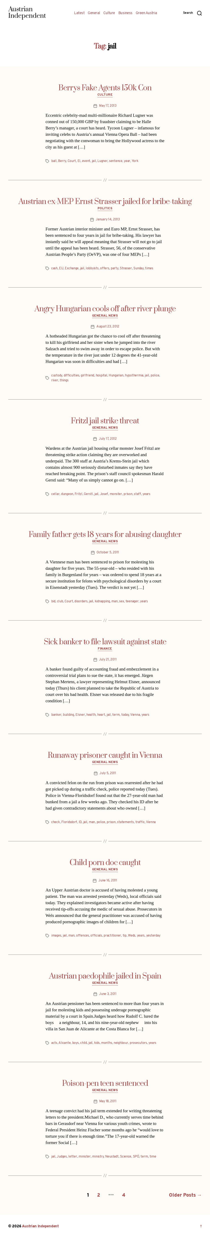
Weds (131, 936)
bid (53, 601)
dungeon (67, 494)
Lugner (102, 161)
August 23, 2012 (107, 327)
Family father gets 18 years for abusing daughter (105, 535)
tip (125, 936)
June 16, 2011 (107, 881)
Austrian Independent (40, 1226)
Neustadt (112, 1157)
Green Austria (146, 13)
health (91, 715)
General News (105, 316)
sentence (115, 161)
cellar (55, 494)
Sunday (138, 268)
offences (82, 936)
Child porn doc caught (105, 863)
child (83, 1043)
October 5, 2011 (108, 552)
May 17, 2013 (107, 106)
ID (80, 822)
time (153, 1157)
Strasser (126, 268)
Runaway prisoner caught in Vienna (105, 755)
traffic (140, 822)
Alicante (64, 1043)
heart (101, 715)
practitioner (112, 936)
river (54, 380)
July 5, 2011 (107, 773)
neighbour (121, 1043)
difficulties (71, 376)
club (60, 601)
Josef (104, 494)
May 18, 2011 (107, 1101)
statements (125, 822)
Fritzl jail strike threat (105, 421)
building (68, 715)
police (155, 376)
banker (56, 715)
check (55, 822)
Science (125, 1157)
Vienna (135, 715)
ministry (98, 1157)
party (114, 268)
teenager (132, 601)
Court (72, 161)
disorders (81, 601)
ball (54, 161)
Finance (105, 649)
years (146, 494)
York (135, 161)
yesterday (153, 936)
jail (94, 161)
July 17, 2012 (108, 439)
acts (54, 1043)
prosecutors (138, 1043)
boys (75, 1043)
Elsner (80, 715)
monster (116, 494)
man (114, 601)
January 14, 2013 (108, 219)
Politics (105, 209)
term (116, 715)
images (56, 936)
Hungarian (116, 376)
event (86, 161)
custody (56, 376)
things (64, 380)
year (127, 161)
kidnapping (102, 601)
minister (85, 1157)
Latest (79, 13)
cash (54, 268)
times (149, 268)
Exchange (72, 268)
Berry (62, 161)
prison (127, 494)
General (94, 13)
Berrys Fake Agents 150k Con (105, 88)
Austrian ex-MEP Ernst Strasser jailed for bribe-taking (105, 202)
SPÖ (136, 1157)
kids (97, 1043)
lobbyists (92, 268)
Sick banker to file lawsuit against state (105, 642)
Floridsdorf (69, 822)
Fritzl (78, 494)
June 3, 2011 (107, 994)
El (79, 161)
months (106, 1043)
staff (137, 494)
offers (104, 268)
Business (125, 13)
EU (61, 268)
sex (121, 601)
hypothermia (134, 376)
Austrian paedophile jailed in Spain (105, 976)
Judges (62, 1157)
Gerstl (88, 494)
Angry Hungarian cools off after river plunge (105, 309)
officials (96, 936)
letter (72, 1157)
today (125, 715)
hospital (101, 376)
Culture (109, 13)
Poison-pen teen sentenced (105, 1083)
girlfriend (87, 376)
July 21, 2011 (108, 660)
